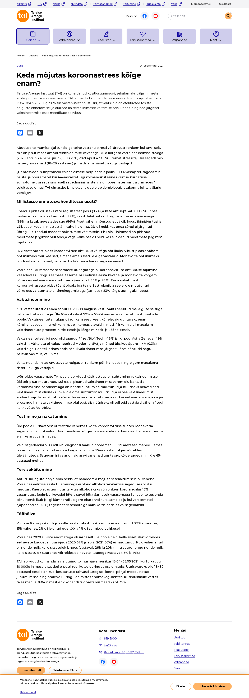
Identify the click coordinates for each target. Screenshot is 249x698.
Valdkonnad (182, 643)
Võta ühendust (112, 631)
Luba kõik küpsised (212, 686)
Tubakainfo (153, 4)
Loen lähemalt (31, 670)
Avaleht (21, 55)
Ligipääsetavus (201, 4)
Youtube (155, 16)
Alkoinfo (22, 4)
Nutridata (77, 4)
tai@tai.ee (110, 645)
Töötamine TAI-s (65, 670)
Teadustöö (181, 649)
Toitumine (129, 4)
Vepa (174, 4)
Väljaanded (181, 662)
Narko (56, 4)
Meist (177, 668)
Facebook (144, 16)
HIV (40, 4)
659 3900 (110, 638)
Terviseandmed (103, 4)
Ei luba (181, 686)
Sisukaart (225, 4)
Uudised (33, 55)
